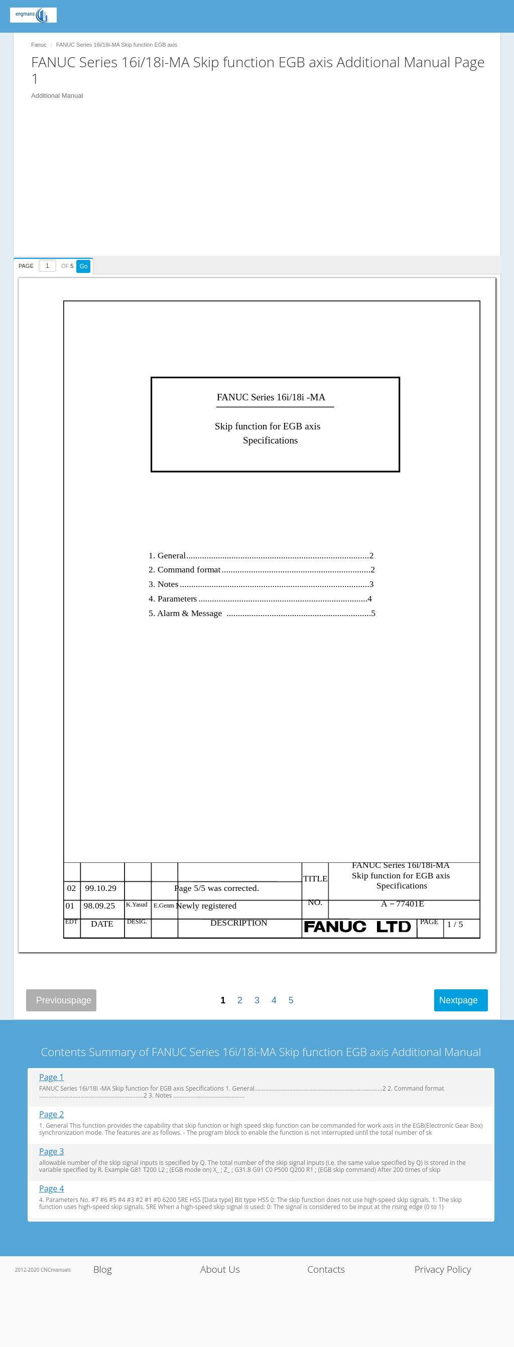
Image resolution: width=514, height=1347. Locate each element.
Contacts (326, 1269)
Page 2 (51, 1114)
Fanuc (39, 45)
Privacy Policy (443, 1269)
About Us (220, 1269)
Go (83, 266)
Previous (63, 1000)
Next (458, 1000)
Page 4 (51, 1188)
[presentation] (54, 264)
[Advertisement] (262, 185)
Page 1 (51, 1077)
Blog (102, 1269)
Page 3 (51, 1151)
